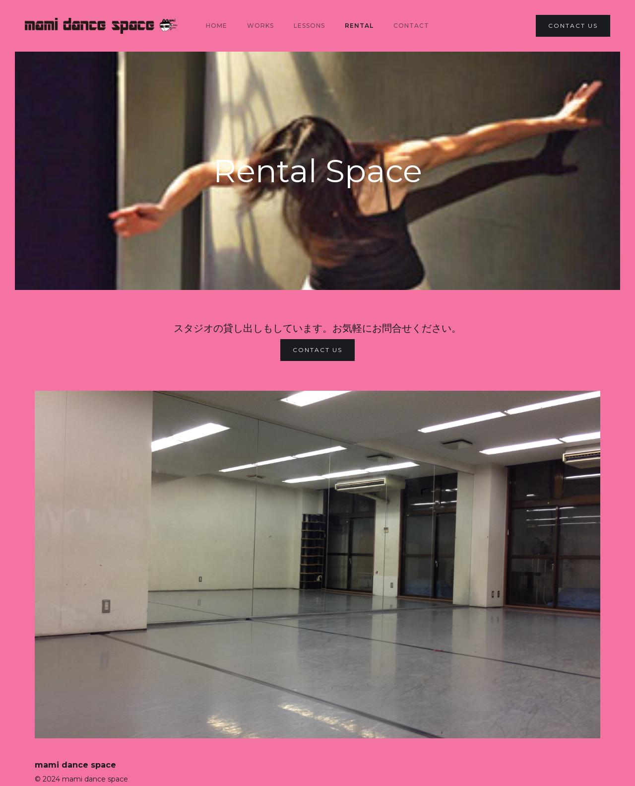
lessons (309, 25)
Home (216, 25)
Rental (359, 25)
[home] (101, 26)
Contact (411, 25)
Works (260, 25)
